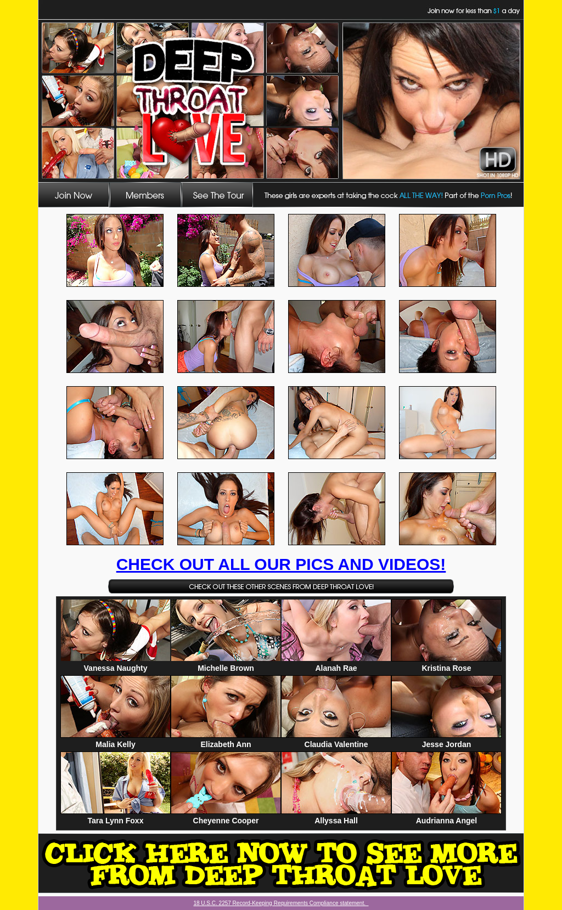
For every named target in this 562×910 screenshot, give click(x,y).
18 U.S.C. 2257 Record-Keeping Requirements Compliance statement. (280, 903)
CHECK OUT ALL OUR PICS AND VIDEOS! (281, 564)
